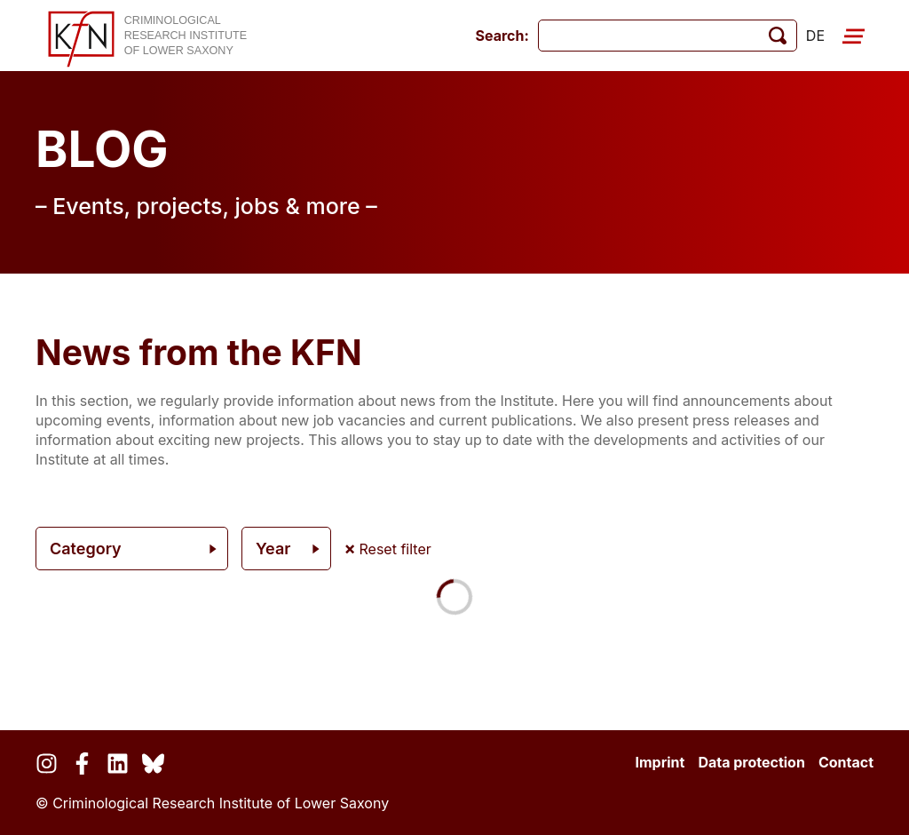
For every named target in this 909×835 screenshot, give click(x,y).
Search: (502, 35)
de (815, 35)
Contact (845, 762)
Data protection (751, 762)
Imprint (659, 762)
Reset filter (388, 549)
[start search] (777, 35)
